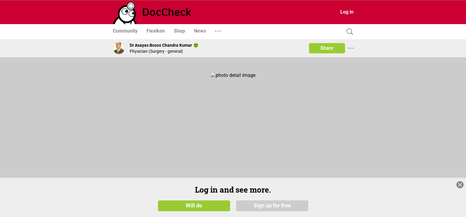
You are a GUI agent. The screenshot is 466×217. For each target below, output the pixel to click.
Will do (194, 206)
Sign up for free (272, 206)
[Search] (348, 31)
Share (326, 48)
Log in (346, 12)
